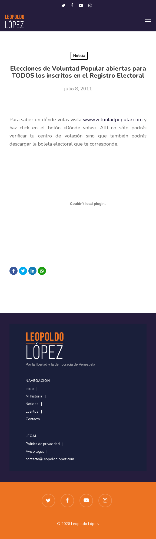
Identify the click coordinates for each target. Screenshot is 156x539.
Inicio (30, 389)
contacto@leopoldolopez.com (50, 459)
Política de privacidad (43, 444)
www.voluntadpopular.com (112, 119)
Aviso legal (35, 451)
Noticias (32, 404)
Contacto (33, 419)
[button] (148, 21)
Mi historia (34, 396)
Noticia (79, 55)
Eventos (32, 411)
